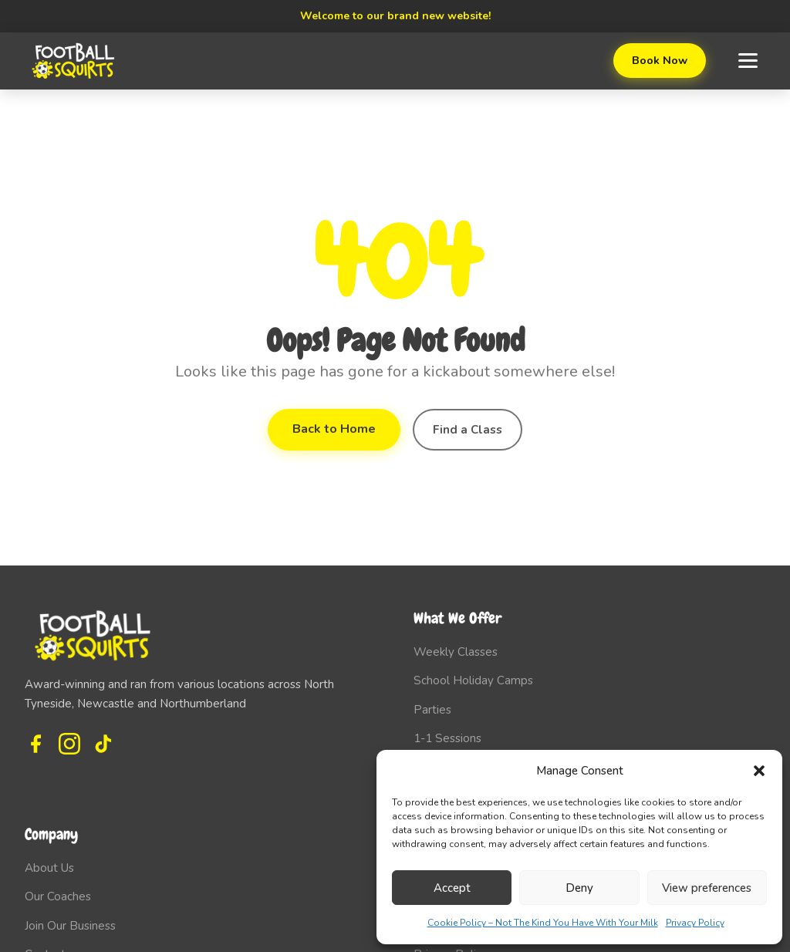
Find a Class (467, 429)
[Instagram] (69, 744)
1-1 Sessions (447, 738)
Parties (432, 709)
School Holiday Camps (473, 680)
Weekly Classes (456, 652)
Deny (579, 888)
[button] (759, 770)
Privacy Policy (695, 923)
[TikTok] (103, 744)
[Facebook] (35, 744)
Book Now (659, 60)
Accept (452, 888)
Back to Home (334, 428)
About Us (49, 868)
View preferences (706, 888)
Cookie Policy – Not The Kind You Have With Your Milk (542, 923)
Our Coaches (58, 896)
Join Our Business (70, 925)
